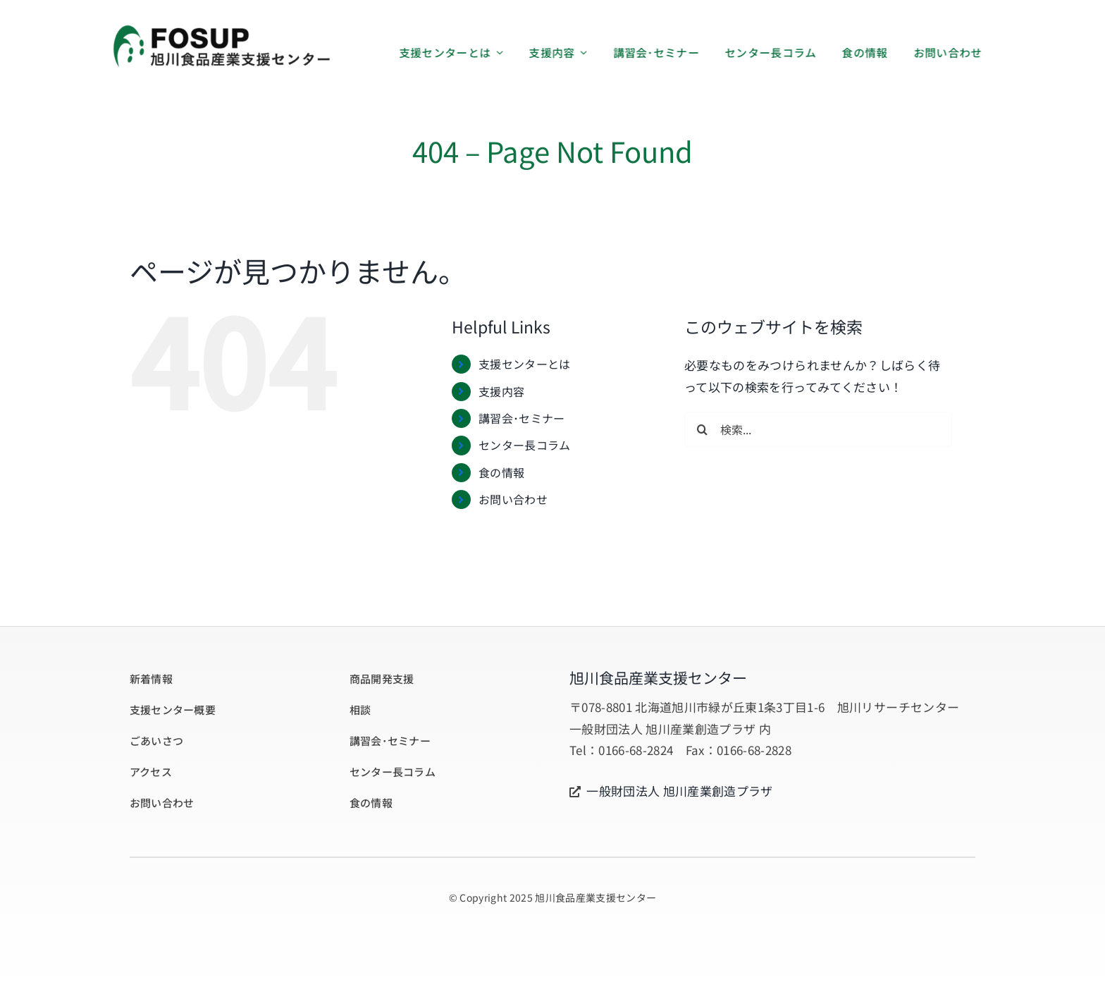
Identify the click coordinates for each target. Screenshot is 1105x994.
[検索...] (818, 429)
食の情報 (501, 472)
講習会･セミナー (522, 418)
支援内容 (501, 391)
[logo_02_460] (221, 29)
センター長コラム (525, 444)
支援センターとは (525, 363)
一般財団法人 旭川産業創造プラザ (679, 790)
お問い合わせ (513, 499)
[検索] (702, 429)
